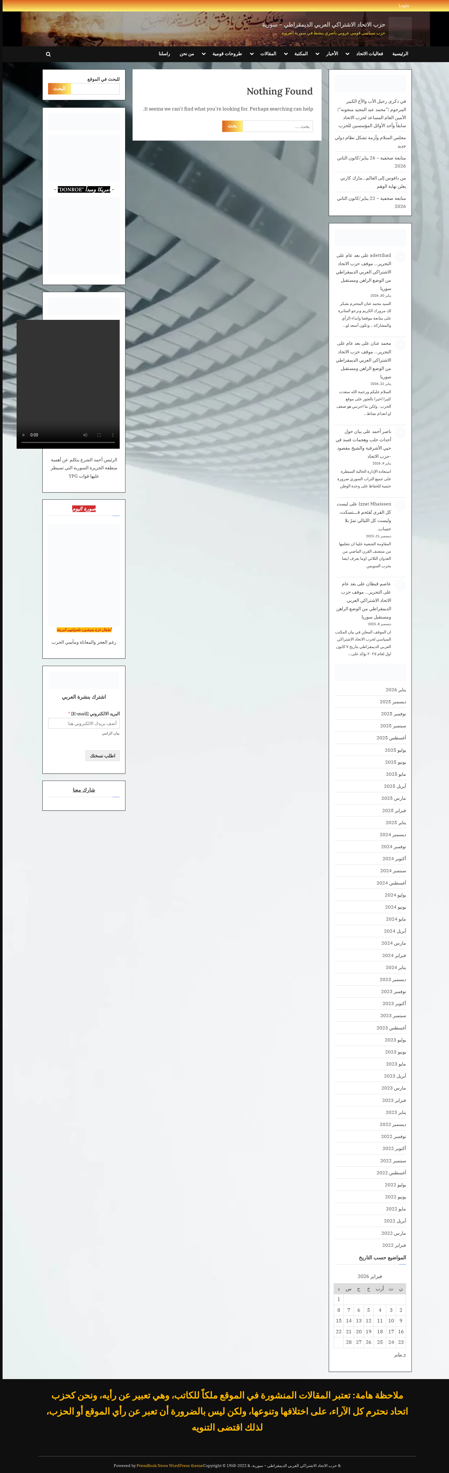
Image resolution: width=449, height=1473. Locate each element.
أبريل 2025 (392, 786)
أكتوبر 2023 (391, 1003)
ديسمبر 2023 (390, 979)
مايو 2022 (393, 1209)
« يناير (397, 1354)
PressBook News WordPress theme (167, 1465)
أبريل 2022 (392, 1221)
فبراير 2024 (391, 955)
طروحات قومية (224, 53)
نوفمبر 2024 (391, 846)
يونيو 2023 (393, 1052)
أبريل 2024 (392, 931)
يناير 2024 (393, 967)
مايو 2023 (393, 1064)
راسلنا (162, 53)
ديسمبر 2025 (390, 701)
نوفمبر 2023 (391, 991)
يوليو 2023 (392, 1040)
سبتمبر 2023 (390, 1015)
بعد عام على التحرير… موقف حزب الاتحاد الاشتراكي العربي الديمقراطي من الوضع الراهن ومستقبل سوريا (361, 271)
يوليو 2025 (392, 750)
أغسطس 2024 (388, 883)
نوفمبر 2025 (391, 713)
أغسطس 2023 (388, 1028)
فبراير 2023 (391, 1100)
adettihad (378, 255)
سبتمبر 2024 (390, 870)
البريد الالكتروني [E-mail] (91, 713)
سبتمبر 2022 (390, 1160)
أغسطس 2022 (388, 1172)
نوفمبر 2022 (391, 1136)
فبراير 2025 (391, 810)
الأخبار (329, 53)
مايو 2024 (393, 919)
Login (401, 5)
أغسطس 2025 (388, 737)
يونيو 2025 (393, 762)
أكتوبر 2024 (391, 858)
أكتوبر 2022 (391, 1148)
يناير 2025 (393, 822)
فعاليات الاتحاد (367, 53)
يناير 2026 (393, 689)
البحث (57, 88)
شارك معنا (81, 790)
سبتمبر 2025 (390, 725)
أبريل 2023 (392, 1076)
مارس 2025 (391, 798)
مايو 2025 (393, 774)
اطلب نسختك (100, 756)
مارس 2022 (391, 1233)
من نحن (184, 53)
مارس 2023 (391, 1088)
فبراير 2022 (391, 1245)
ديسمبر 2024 (390, 834)
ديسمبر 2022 (390, 1124)
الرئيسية (397, 53)
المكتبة (298, 53)
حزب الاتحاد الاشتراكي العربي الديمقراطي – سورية (321, 24)
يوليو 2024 (392, 895)
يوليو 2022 (392, 1184)
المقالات (265, 53)
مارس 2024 (391, 943)
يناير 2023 (393, 1112)
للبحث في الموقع (101, 79)
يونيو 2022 (393, 1197)
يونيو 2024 (393, 907)
